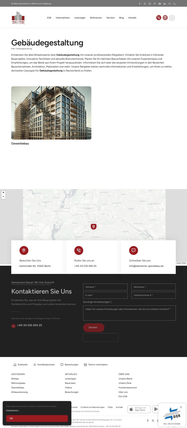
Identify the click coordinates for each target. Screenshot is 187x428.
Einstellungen (12, 410)
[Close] (181, 407)
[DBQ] (172, 415)
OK (11, 418)
